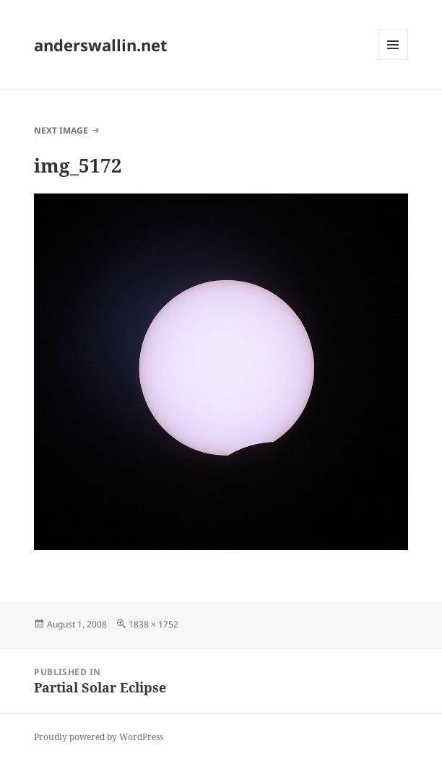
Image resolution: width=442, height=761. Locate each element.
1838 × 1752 (153, 624)
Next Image (61, 130)
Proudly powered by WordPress (98, 737)
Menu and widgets (393, 59)
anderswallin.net (101, 45)
